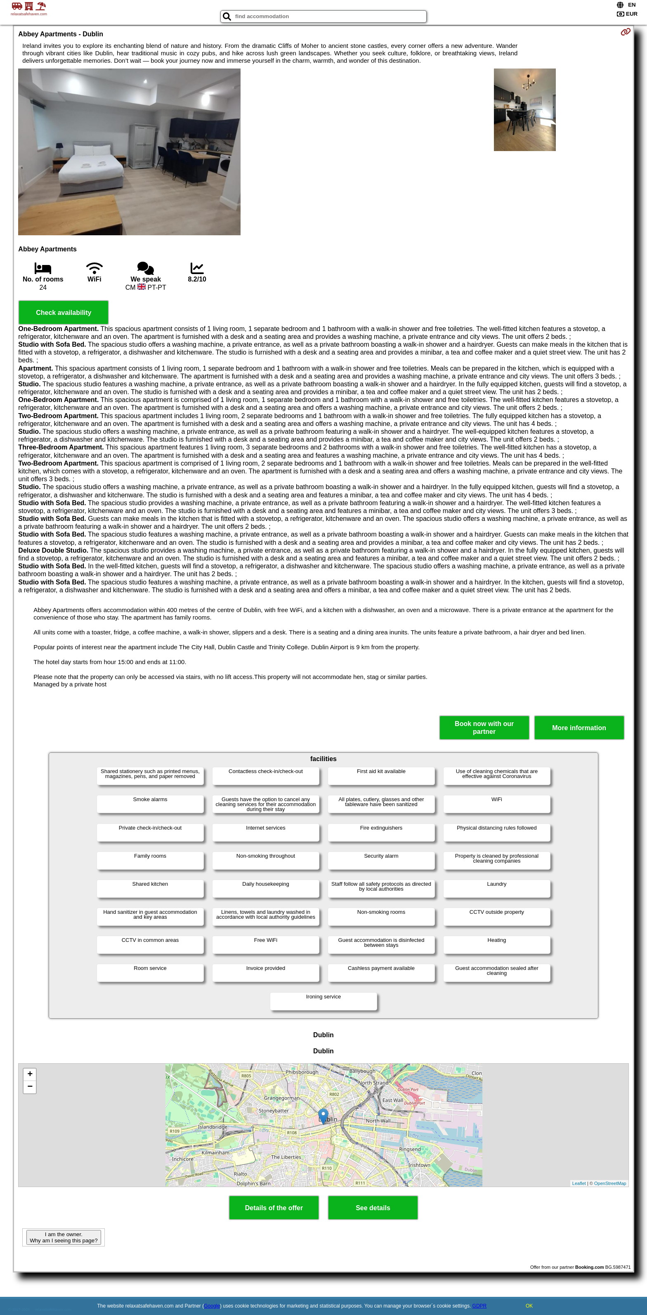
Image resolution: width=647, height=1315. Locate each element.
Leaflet (579, 1183)
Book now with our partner (484, 727)
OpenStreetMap (610, 1183)
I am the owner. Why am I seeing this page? (63, 1237)
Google (212, 1306)
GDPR (479, 1306)
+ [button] (30, 1075)
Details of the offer (274, 1207)
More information (579, 727)
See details (373, 1207)
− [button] (30, 1087)
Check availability (63, 312)
